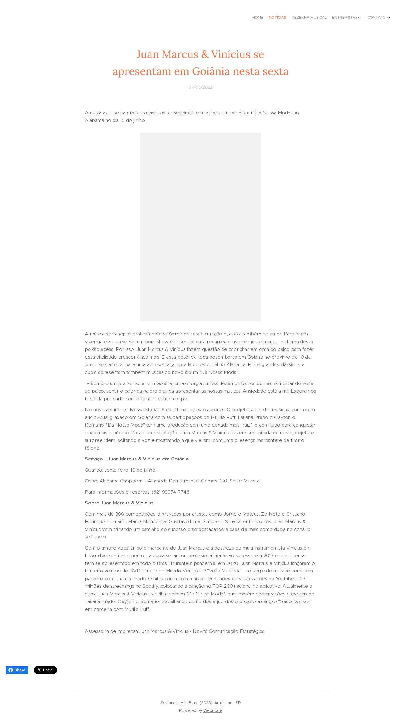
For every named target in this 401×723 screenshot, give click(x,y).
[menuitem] (360, 18)
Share (16, 670)
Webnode (212, 710)
